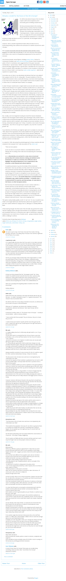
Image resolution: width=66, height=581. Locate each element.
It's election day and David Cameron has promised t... (56, 216)
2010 (51, 243)
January (53, 236)
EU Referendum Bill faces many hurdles (56, 139)
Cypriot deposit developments (55, 45)
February (53, 234)
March (52, 232)
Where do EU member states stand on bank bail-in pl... (56, 144)
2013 (51, 17)
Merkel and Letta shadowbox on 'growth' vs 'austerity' (55, 225)
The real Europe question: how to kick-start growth (55, 195)
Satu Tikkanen (9, 546)
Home (24, 563)
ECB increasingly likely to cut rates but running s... (56, 221)
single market (37, 221)
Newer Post (6, 563)
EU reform (19, 221)
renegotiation (30, 221)
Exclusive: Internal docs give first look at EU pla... (56, 204)
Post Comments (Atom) (27, 568)
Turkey (20, 222)
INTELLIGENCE (14, 6)
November (53, 21)
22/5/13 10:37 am (10, 416)
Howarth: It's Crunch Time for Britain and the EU (56, 127)
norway (24, 221)
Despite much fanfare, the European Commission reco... (56, 70)
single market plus (7, 222)
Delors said (34, 144)
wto (24, 222)
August (52, 27)
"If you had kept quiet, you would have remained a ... (56, 100)
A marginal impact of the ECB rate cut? (56, 212)
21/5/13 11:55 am (10, 237)
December (53, 19)
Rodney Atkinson (10, 270)
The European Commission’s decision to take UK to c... (56, 60)
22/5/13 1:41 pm (10, 442)
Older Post (41, 563)
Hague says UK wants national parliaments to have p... (56, 42)
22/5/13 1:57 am (10, 327)
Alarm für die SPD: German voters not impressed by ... (56, 209)
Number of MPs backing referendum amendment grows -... (56, 172)
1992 (51, 253)
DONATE (63, 6)
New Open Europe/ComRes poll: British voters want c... (55, 80)
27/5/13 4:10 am (10, 543)
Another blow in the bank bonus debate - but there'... (56, 105)
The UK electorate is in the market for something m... (56, 123)
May (52, 33)
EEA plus (14, 221)
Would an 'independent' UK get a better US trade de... (55, 90)
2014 (51, 15)
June (52, 31)
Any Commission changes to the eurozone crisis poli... (55, 54)
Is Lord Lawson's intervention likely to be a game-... (56, 200)
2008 (51, 247)
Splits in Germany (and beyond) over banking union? (56, 167)
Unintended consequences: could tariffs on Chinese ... (55, 74)
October (53, 23)
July (52, 29)
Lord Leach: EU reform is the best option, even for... (56, 163)
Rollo (7, 229)
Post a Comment (8, 556)
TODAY (2, 6)
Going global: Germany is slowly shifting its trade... (56, 177)
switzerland (15, 222)
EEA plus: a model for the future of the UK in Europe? (56, 118)
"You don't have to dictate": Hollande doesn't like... (55, 65)
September (53, 25)
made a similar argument (29, 70)
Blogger (36, 578)
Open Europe (11, 2)
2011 (51, 241)
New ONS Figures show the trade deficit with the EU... (56, 182)
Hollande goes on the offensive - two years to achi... (56, 136)
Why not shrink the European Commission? (55, 114)
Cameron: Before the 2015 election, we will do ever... (56, 154)
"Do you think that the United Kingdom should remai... (56, 158)
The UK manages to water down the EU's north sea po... (56, 109)
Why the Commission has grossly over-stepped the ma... (56, 49)
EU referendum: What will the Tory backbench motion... (56, 186)
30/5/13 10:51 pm (10, 553)
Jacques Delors (30, 59)
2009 (51, 245)
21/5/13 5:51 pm (10, 290)
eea (10, 221)
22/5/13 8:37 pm (10, 529)
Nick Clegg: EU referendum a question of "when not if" (55, 148)
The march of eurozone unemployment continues (55, 36)
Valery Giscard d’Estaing (22, 61)
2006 (51, 251)
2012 (51, 239)
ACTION (26, 6)
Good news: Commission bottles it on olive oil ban (56, 96)
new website (35, 8)
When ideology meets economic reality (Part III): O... (56, 191)
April (52, 230)
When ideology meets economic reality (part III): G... (56, 86)
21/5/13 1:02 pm (10, 267)
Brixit (7, 221)
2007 (51, 249)
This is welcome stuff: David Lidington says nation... (56, 132)
